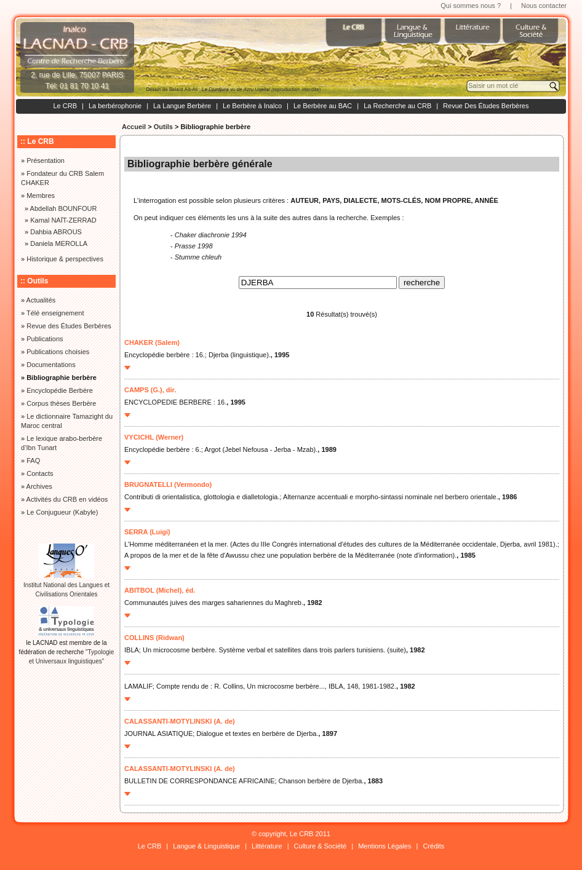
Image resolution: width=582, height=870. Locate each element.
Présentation (45, 160)
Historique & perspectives (64, 259)
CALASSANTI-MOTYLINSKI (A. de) (179, 721)
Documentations (51, 364)
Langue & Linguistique (206, 846)
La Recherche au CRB (397, 105)
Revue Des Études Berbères (485, 105)
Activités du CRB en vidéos (67, 499)
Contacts (39, 473)
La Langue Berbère (182, 105)
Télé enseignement (55, 313)
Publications (44, 338)
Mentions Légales (384, 846)
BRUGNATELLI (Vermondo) (168, 484)
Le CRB (65, 105)
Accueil (134, 126)
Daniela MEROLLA (58, 243)
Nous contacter (544, 5)
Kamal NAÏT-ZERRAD (63, 220)
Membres (40, 195)
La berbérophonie (115, 105)
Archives (39, 486)
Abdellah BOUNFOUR (63, 208)
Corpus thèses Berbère (61, 403)
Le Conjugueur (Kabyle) (62, 512)
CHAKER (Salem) (152, 342)
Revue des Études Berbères (68, 326)
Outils (163, 126)
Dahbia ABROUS (56, 231)
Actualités (41, 300)
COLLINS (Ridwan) (154, 637)
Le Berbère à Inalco (252, 105)
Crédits (433, 846)
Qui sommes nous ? (470, 5)
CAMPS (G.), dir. (150, 389)
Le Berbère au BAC (322, 105)
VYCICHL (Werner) (153, 437)
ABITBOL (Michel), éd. (159, 590)
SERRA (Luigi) (147, 532)
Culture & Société (320, 846)
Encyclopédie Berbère (59, 390)
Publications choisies (57, 351)
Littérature (267, 846)
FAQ (33, 460)
